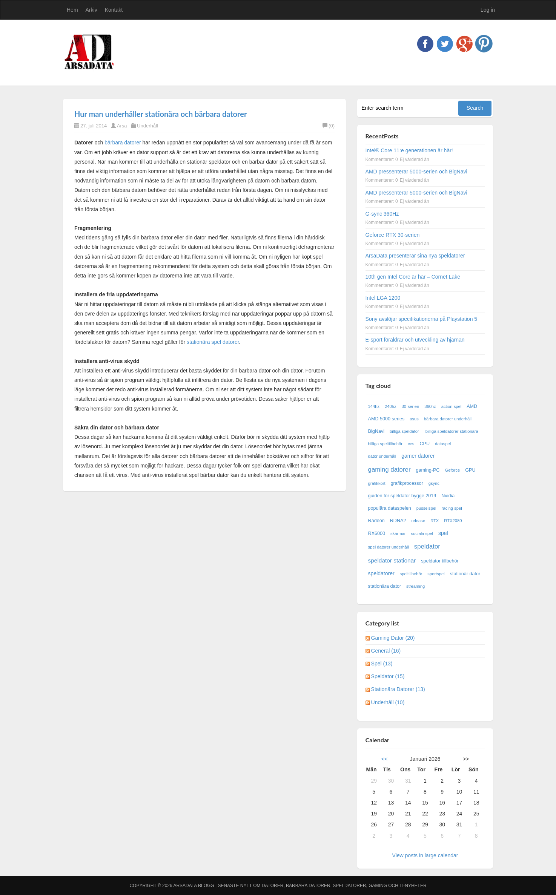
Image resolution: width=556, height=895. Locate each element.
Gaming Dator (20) (393, 638)
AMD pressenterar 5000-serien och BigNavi (416, 172)
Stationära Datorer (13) (398, 689)
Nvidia (448, 495)
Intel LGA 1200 (383, 298)
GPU (470, 470)
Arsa (122, 126)
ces (411, 443)
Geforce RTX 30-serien (393, 235)
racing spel (452, 508)
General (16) (386, 651)
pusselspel (426, 508)
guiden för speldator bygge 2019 (402, 495)
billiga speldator (405, 431)
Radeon (376, 520)
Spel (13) (382, 664)
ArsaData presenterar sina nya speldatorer (415, 256)
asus (414, 419)
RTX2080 (453, 520)
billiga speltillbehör (385, 443)
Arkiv (91, 10)
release (418, 520)
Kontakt (114, 10)
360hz (430, 406)
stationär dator (465, 573)
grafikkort (377, 483)
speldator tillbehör (439, 561)
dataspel (443, 443)
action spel (451, 406)
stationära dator (384, 586)
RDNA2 (398, 520)
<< (384, 759)
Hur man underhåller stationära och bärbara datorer (160, 113)
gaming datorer (389, 469)
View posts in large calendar (425, 855)
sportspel (435, 574)
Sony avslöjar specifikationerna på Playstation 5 (422, 319)
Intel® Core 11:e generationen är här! (409, 150)
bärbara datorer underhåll (448, 419)
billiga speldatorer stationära (451, 431)
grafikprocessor (407, 483)
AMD (472, 406)
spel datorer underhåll (388, 547)
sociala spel (422, 533)
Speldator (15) (388, 676)
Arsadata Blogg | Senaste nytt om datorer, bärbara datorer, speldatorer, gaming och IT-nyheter (299, 885)
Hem (72, 10)
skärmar (397, 533)
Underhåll (147, 126)
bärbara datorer (122, 142)
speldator (427, 546)
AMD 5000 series (386, 418)
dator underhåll (382, 456)
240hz (390, 406)
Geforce (452, 470)
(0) (329, 126)
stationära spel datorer (213, 342)
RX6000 (377, 533)
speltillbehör (411, 574)
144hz (373, 406)
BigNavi (376, 431)
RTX (434, 520)
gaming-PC (427, 470)
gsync (434, 483)
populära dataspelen (389, 508)
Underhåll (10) (388, 702)
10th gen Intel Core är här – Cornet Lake (413, 277)
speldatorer (381, 573)
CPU (424, 443)
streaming (415, 586)
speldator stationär (392, 560)
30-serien (410, 406)
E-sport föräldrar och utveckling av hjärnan (415, 340)
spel (443, 533)
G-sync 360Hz (382, 214)
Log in (488, 10)
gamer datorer (418, 456)
